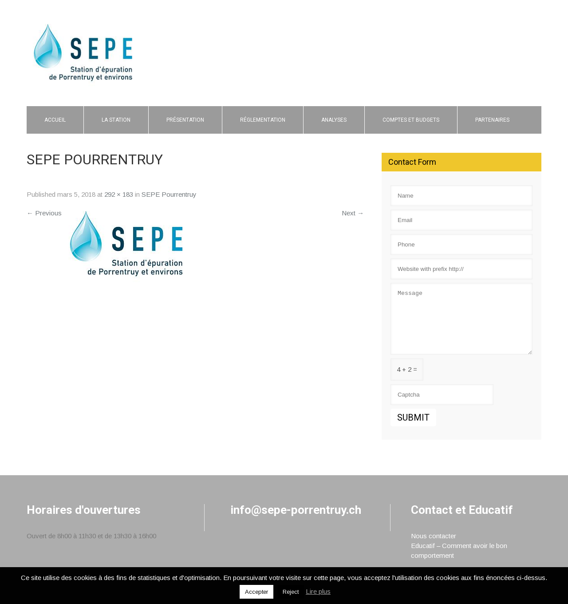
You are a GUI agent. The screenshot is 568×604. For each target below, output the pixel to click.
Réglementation (262, 120)
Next (353, 213)
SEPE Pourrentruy (169, 194)
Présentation (185, 120)
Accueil (55, 120)
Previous (44, 213)
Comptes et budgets (411, 120)
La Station (116, 120)
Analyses (334, 120)
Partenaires (492, 120)
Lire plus (318, 591)
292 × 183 (118, 194)
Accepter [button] (256, 591)
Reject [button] (291, 591)
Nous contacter (433, 536)
